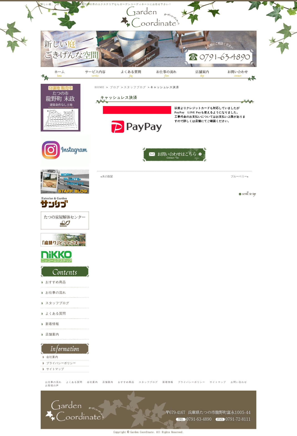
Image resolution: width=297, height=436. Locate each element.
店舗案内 (52, 334)
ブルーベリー (239, 176)
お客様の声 (52, 385)
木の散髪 (109, 176)
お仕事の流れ (55, 292)
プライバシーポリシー (61, 363)
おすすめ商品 (55, 282)
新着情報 (52, 324)
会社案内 (52, 357)
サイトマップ (55, 369)
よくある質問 (55, 313)
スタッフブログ (135, 87)
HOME (100, 87)
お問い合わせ (239, 382)
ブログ (115, 87)
